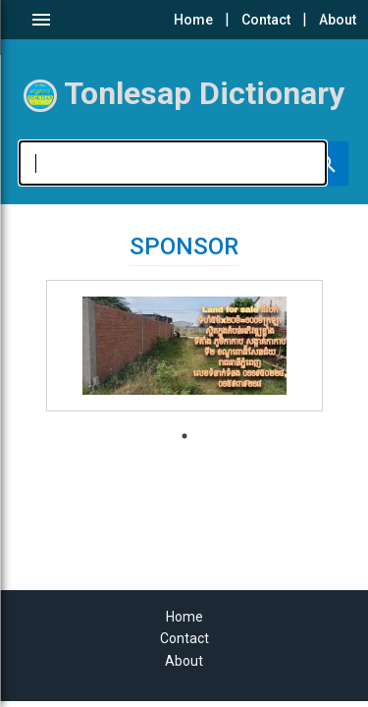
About (337, 19)
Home (193, 19)
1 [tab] (184, 436)
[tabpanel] (184, 345)
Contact (265, 19)
